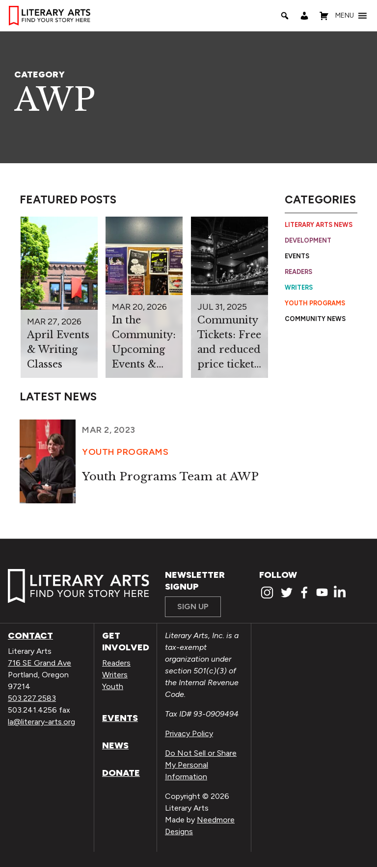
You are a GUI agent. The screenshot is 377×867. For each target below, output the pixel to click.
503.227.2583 (32, 698)
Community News (315, 318)
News (115, 745)
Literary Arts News (318, 224)
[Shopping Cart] (324, 15)
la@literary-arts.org (41, 721)
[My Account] (304, 15)
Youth (112, 686)
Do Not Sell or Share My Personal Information (201, 764)
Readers (298, 271)
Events (297, 256)
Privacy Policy (189, 733)
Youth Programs (315, 303)
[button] (344, 15)
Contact (30, 635)
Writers (299, 287)
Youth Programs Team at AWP (170, 476)
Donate (121, 773)
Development (308, 240)
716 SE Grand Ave (39, 663)
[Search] (285, 15)
